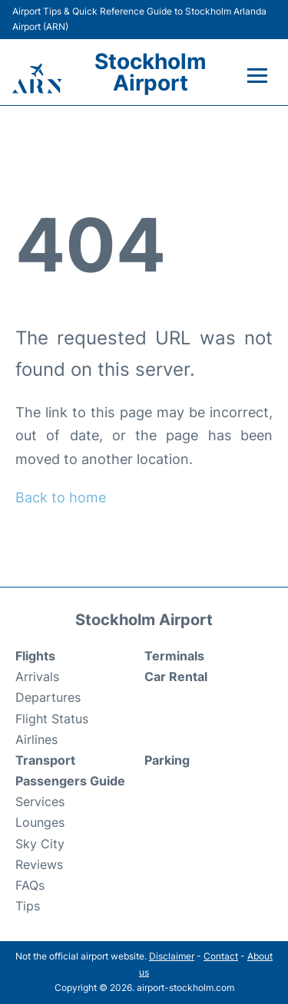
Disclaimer (171, 956)
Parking (167, 760)
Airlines (36, 739)
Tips (27, 905)
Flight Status (51, 718)
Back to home (60, 497)
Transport (45, 760)
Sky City (40, 843)
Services (40, 801)
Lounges (40, 822)
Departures (48, 697)
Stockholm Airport (150, 72)
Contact (221, 956)
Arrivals (37, 676)
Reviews (39, 864)
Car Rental (175, 676)
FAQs (30, 885)
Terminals (174, 655)
